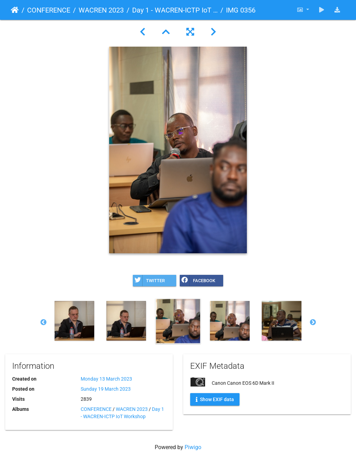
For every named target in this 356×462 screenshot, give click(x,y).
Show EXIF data (215, 399)
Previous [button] (43, 322)
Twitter (149, 280)
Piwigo (193, 447)
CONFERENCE (48, 10)
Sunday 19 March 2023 (106, 389)
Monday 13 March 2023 (106, 379)
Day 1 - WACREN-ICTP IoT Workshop (175, 10)
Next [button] (312, 322)
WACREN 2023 (101, 10)
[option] (74, 321)
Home (15, 10)
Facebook (197, 280)
